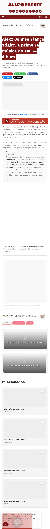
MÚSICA (30, 322)
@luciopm (24, 114)
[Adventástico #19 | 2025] (25, 459)
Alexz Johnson (19, 322)
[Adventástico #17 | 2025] (25, 490)
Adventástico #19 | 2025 (14, 471)
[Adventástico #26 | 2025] (25, 429)
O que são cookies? (16, 524)
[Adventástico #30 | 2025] (25, 398)
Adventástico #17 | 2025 (14, 501)
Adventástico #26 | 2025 (14, 440)
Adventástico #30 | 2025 (14, 409)
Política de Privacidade (25, 516)
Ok (6, 524)
